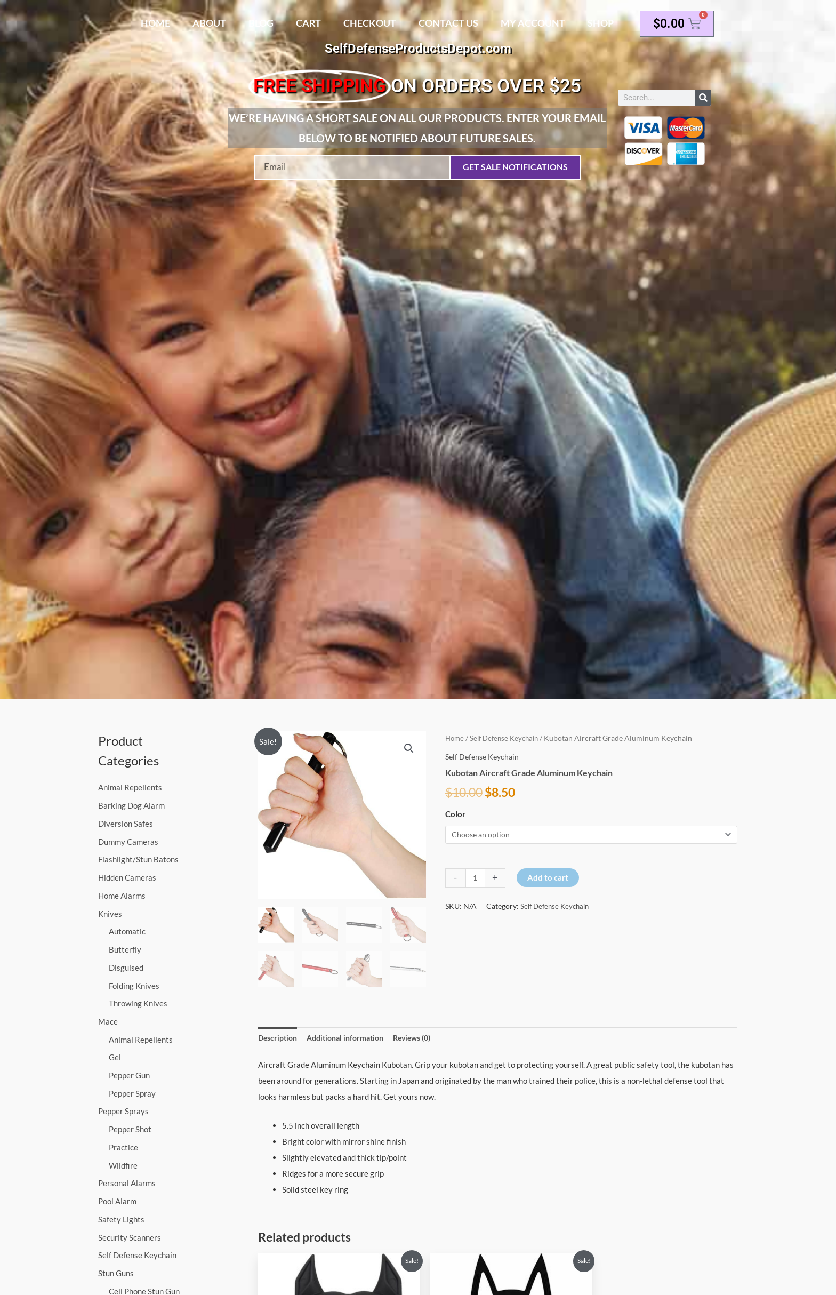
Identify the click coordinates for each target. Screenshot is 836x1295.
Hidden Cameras (127, 877)
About (209, 23)
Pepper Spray (132, 1093)
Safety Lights (121, 1219)
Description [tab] (279, 1038)
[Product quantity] (475, 878)
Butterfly (125, 949)
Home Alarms (122, 895)
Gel (115, 1057)
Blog (261, 23)
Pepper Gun (129, 1075)
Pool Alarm (117, 1201)
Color (455, 814)
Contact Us (448, 23)
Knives (110, 913)
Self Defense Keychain (137, 1255)
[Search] (703, 98)
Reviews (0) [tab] (425, 1038)
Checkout (369, 23)
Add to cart (548, 878)
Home (155, 23)
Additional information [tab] (352, 1038)
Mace (108, 1021)
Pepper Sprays (123, 1111)
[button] (408, 748)
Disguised (126, 967)
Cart (308, 23)
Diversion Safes (125, 823)
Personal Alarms (127, 1183)
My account (533, 23)
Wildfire (123, 1165)
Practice (123, 1147)
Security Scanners (129, 1237)
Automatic (127, 931)
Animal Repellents (130, 787)
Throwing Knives (138, 1003)
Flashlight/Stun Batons (138, 859)
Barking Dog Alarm (131, 805)
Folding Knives (134, 985)
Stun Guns (116, 1273)
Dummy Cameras (128, 841)
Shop (601, 23)
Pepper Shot (130, 1129)
